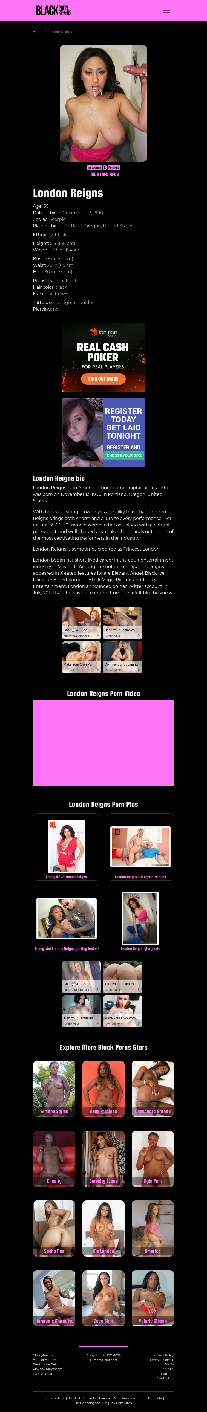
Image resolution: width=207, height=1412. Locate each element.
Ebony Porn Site (149, 1398)
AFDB (114, 174)
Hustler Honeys (44, 1360)
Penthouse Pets (45, 1364)
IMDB (94, 174)
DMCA (169, 1364)
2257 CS (168, 1369)
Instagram (94, 167)
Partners (167, 1374)
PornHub (113, 167)
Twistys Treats (43, 1374)
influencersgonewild (91, 1403)
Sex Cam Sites (121, 1403)
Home (37, 32)
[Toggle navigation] (166, 10)
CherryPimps (43, 1355)
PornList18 (76, 1398)
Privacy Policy (163, 1355)
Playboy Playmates (47, 1369)
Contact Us (165, 1378)
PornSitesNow (54, 1398)
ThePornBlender (98, 1398)
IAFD (104, 174)
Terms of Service (162, 1360)
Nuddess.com (124, 1398)
